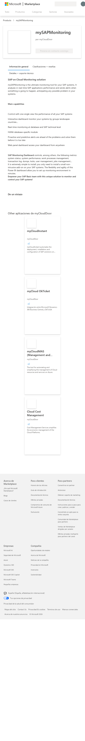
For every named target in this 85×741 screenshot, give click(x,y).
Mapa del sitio (10, 609)
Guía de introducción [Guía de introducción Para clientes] (38, 490)
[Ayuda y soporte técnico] (45, 4)
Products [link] (7, 20)
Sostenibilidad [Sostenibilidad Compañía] (36, 574)
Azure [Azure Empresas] (6, 560)
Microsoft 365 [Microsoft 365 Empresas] (9, 570)
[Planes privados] (52, 4)
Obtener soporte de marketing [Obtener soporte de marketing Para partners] (69, 495)
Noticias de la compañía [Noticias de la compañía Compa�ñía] (40, 560)
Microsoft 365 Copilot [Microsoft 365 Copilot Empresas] (12, 574)
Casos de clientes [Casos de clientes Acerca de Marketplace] (10, 500)
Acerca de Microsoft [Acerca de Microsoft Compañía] (38, 555)
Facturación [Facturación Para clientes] (35, 512)
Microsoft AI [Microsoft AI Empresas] (8, 550)
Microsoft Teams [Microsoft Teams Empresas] (10, 579)
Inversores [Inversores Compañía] (34, 570)
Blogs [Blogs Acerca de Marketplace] (6, 495)
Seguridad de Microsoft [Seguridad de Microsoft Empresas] (12, 555)
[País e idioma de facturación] (65, 4)
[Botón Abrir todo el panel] (6, 12)
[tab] (19, 66)
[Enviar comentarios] (41, 4)
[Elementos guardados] (48, 4)
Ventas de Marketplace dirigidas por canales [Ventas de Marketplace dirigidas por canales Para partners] (66, 527)
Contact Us (22, 609)
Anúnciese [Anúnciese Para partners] (61, 490)
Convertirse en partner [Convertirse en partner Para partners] (66, 485)
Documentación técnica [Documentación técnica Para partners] (66, 500)
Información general (18, 66)
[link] (42, 245)
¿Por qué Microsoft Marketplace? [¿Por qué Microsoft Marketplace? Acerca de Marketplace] (10, 489)
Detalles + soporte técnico (21, 73)
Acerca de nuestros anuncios (16, 614)
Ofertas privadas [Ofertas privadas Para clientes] (37, 500)
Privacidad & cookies (36, 609)
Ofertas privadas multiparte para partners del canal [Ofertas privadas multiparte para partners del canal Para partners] (68, 535)
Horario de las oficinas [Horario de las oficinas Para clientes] (39, 485)
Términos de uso (53, 609)
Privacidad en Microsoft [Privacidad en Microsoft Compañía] (39, 565)
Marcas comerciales (70, 609)
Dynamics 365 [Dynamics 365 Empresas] (9, 565)
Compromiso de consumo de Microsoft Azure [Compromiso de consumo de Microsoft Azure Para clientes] (41, 506)
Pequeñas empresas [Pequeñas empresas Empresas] (11, 584)
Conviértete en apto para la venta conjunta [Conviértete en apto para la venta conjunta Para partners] (68, 513)
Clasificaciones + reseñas (44, 66)
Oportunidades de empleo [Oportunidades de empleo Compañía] (40, 550)
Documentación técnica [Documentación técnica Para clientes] (39, 495)
